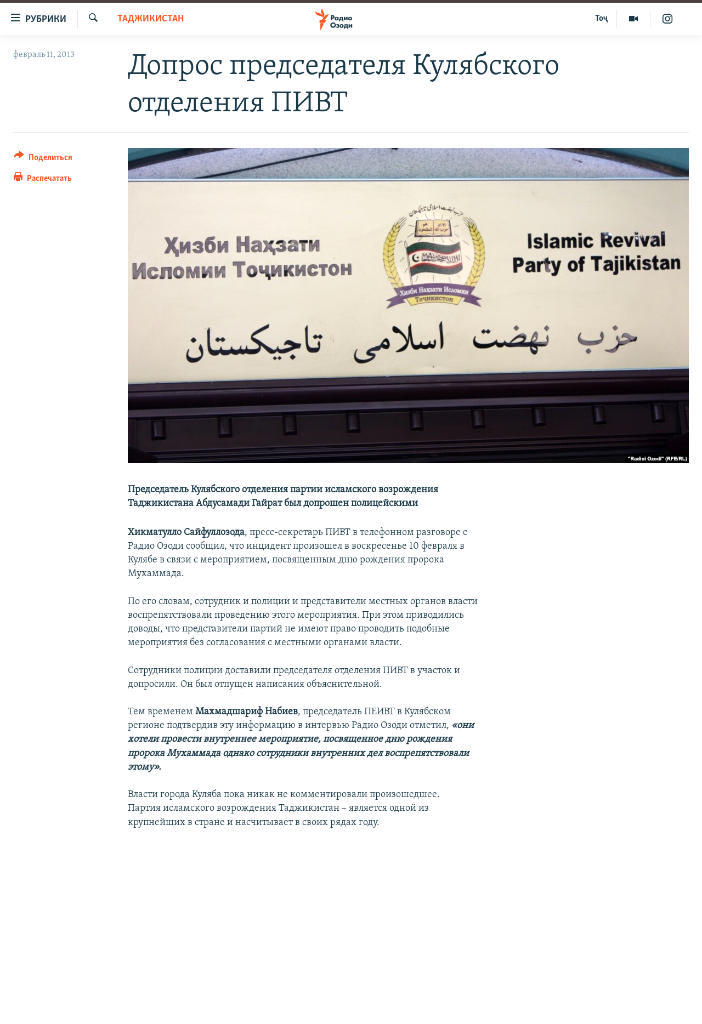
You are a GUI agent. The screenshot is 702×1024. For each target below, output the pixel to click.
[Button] (43, 159)
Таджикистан (150, 19)
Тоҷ (601, 18)
